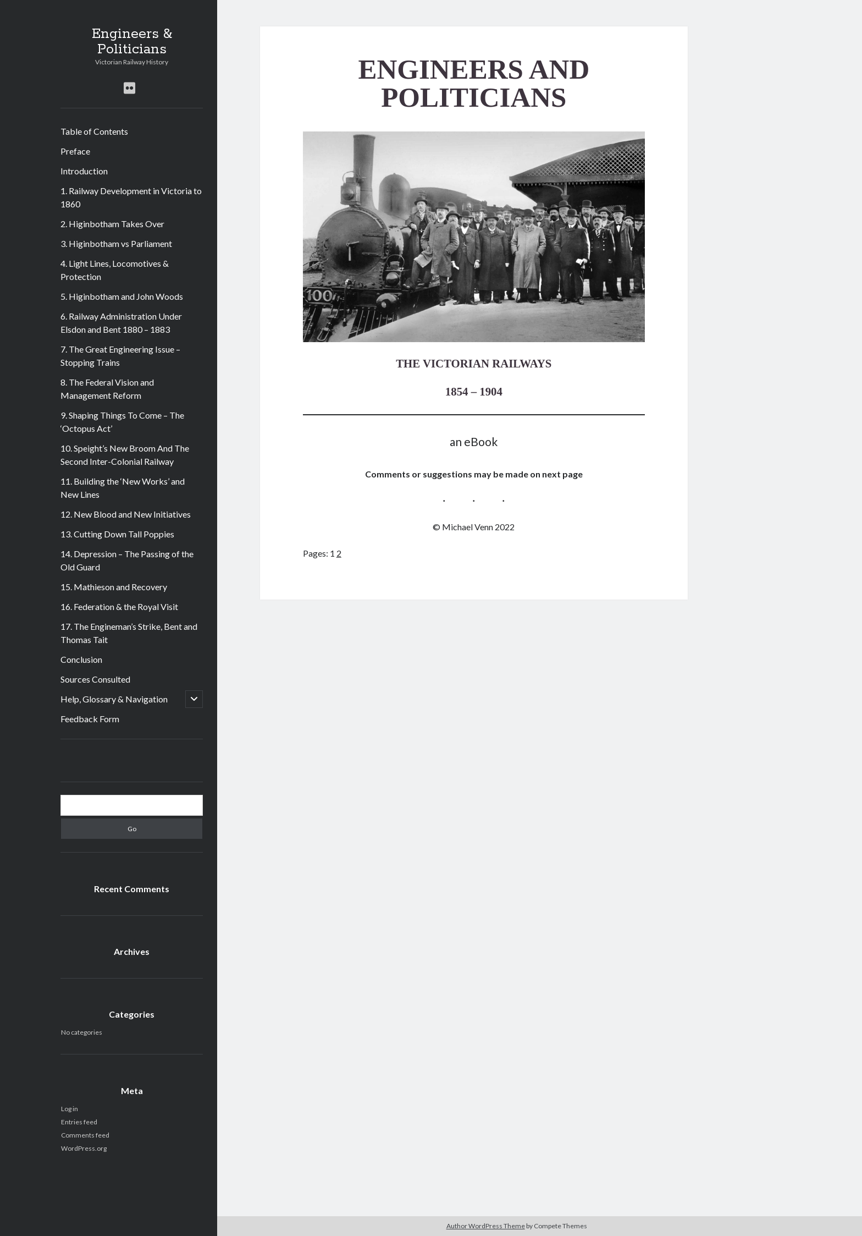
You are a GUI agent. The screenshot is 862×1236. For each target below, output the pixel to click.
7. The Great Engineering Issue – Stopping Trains (120, 355)
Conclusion (81, 659)
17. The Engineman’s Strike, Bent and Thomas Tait (128, 633)
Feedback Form (89, 718)
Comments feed (85, 1135)
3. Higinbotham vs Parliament (116, 243)
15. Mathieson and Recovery (113, 586)
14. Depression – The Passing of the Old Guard (127, 560)
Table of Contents (94, 131)
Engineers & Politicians (132, 41)
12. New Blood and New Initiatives (125, 514)
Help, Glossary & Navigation (114, 699)
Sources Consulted (95, 679)
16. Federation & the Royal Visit (119, 606)
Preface (75, 151)
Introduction (84, 171)
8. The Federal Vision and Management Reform (107, 388)
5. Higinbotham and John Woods (121, 296)
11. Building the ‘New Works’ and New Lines (122, 487)
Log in (69, 1109)
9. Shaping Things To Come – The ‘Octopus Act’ (122, 421)
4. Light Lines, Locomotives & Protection (114, 270)
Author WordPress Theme (485, 1226)
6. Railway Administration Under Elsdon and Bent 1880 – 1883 (121, 322)
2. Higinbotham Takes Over (112, 223)
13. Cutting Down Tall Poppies (117, 534)
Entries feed (79, 1122)
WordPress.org (84, 1148)
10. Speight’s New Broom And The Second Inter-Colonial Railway (124, 454)
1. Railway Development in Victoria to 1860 (131, 197)
